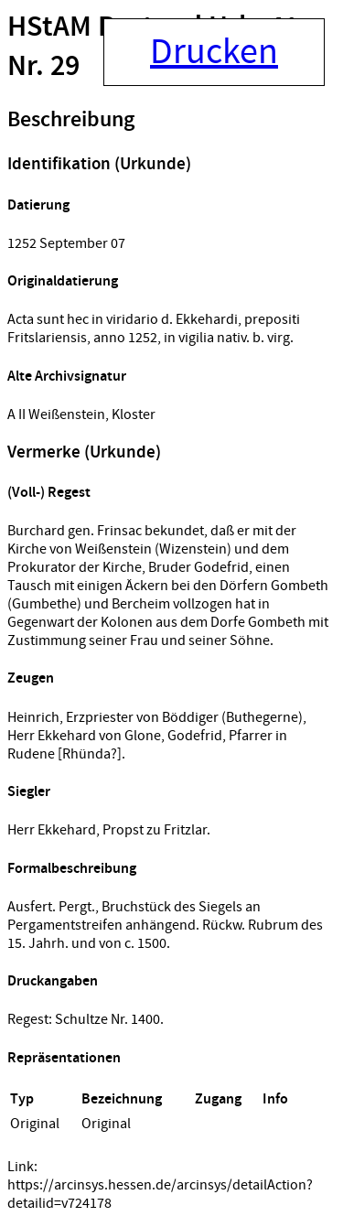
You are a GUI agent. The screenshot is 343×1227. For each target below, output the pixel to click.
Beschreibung (70, 120)
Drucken (214, 52)
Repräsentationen (64, 1058)
